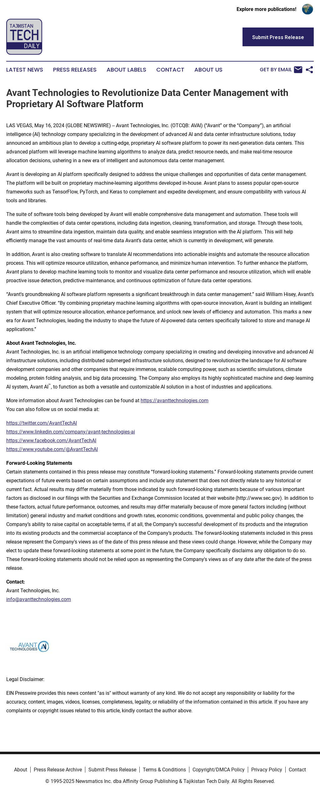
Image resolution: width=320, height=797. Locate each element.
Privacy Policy (266, 770)
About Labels (126, 69)
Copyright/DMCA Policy (218, 770)
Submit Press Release (112, 770)
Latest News (24, 69)
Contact (170, 69)
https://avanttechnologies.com (174, 401)
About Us (208, 69)
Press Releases (75, 69)
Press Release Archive (58, 770)
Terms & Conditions (164, 770)
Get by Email (281, 69)
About (20, 770)
